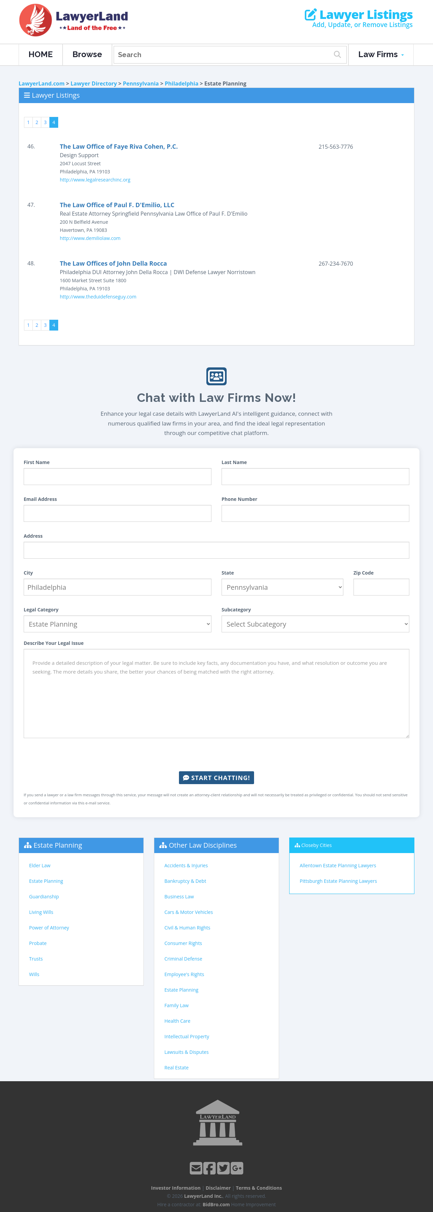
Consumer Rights (183, 943)
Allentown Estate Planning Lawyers (338, 865)
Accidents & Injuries (186, 865)
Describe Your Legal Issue (54, 643)
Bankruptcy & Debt (185, 881)
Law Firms (381, 54)
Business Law (179, 896)
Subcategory (236, 609)
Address (33, 536)
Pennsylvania (141, 83)
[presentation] (216, 755)
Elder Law (39, 865)
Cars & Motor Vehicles (188, 912)
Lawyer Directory (93, 83)
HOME (40, 54)
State (228, 572)
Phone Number (239, 499)
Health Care (177, 1021)
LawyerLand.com (42, 83)
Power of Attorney (49, 927)
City (28, 572)
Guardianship (44, 896)
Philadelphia (182, 83)
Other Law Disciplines (203, 845)
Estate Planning (57, 845)
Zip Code (364, 572)
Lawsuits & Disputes (186, 1052)
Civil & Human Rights (187, 927)
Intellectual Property (186, 1036)
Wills (34, 974)
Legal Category (41, 609)
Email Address (40, 499)
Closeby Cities (316, 845)
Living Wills (41, 912)
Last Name (234, 462)
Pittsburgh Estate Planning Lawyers (338, 881)
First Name (37, 462)
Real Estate (176, 1067)
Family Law (176, 1005)
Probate (38, 943)
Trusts (36, 958)
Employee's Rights (184, 974)
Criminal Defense (183, 958)
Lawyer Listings (359, 14)
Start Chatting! (216, 778)
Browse (87, 54)
